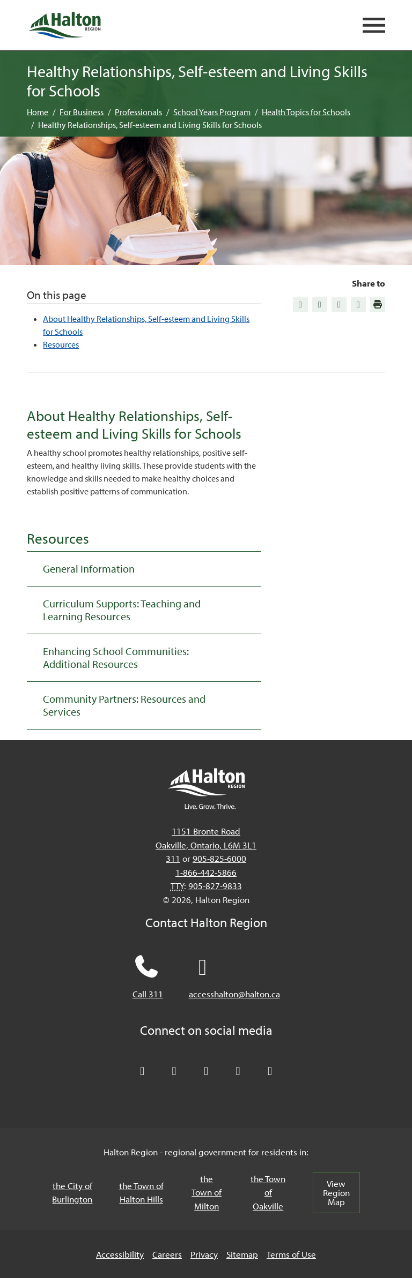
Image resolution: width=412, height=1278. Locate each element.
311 (173, 858)
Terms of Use (291, 1254)
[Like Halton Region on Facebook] (174, 1071)
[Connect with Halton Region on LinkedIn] (206, 1071)
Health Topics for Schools (306, 112)
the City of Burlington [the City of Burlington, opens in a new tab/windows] (72, 1192)
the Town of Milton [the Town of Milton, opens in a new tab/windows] (207, 1192)
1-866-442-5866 (206, 872)
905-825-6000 (219, 858)
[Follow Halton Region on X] (142, 1071)
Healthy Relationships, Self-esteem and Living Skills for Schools (150, 124)
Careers (167, 1254)
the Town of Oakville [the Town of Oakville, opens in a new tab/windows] (268, 1192)
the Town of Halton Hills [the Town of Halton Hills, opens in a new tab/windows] (141, 1192)
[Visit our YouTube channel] (238, 1071)
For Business (82, 112)
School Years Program (212, 112)
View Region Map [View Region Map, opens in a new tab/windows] (336, 1192)
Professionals (138, 112)
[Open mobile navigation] (374, 25)
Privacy (204, 1254)
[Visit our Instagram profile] (269, 1071)
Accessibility (120, 1254)
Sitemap (242, 1254)
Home (37, 112)
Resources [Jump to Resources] (61, 344)
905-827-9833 (215, 885)
